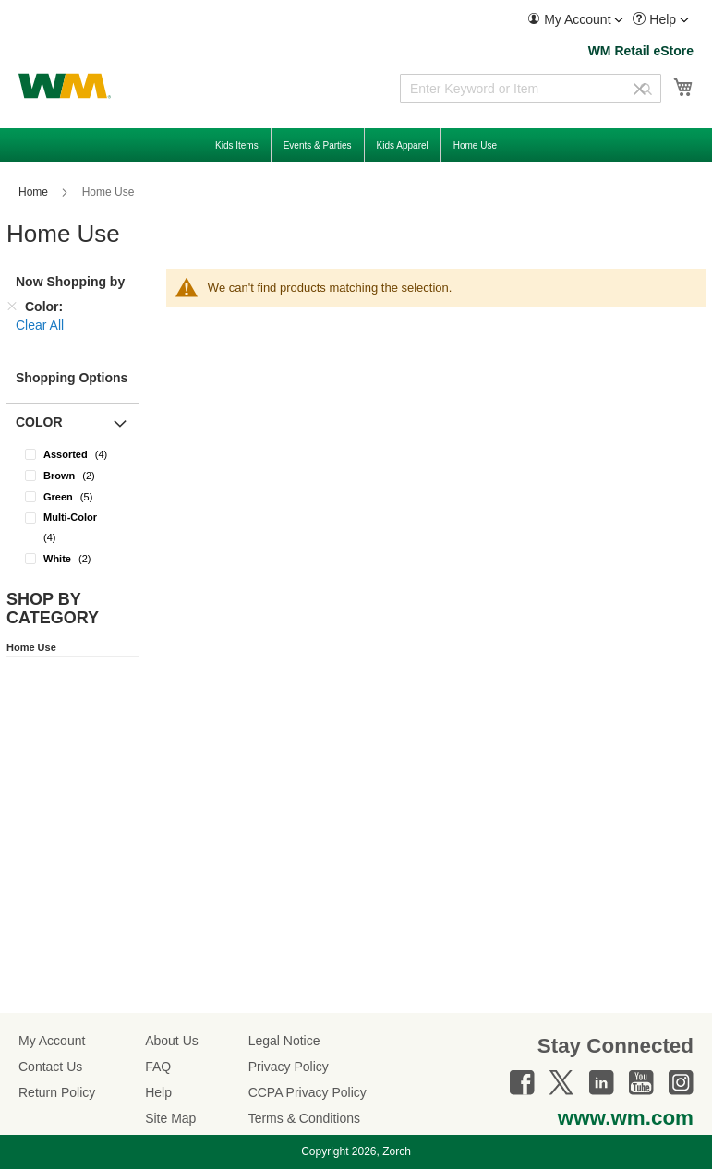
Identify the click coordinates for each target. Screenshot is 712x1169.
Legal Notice (284, 1040)
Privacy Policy (288, 1066)
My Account (51, 1040)
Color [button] (39, 422)
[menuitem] (575, 19)
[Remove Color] (12, 306)
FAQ (158, 1066)
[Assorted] (72, 453)
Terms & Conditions (304, 1118)
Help (158, 1092)
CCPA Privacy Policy (307, 1092)
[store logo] (64, 85)
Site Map (170, 1118)
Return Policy (56, 1092)
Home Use (31, 647)
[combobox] (530, 88)
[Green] (72, 496)
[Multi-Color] (72, 527)
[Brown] (72, 475)
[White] (72, 558)
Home (34, 192)
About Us (172, 1040)
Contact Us (50, 1066)
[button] (575, 19)
